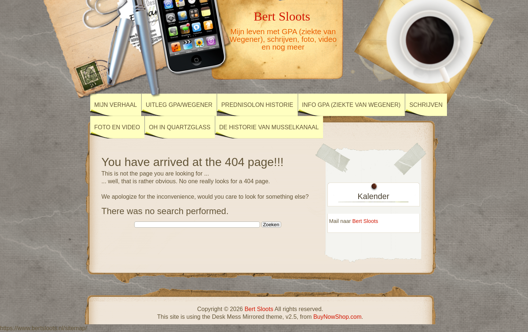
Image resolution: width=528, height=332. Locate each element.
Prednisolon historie (257, 105)
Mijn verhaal (115, 105)
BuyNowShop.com (337, 317)
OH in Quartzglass (179, 127)
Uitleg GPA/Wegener (179, 105)
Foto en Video (117, 127)
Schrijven (426, 105)
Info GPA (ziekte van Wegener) (351, 105)
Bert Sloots (282, 16)
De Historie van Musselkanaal (269, 127)
